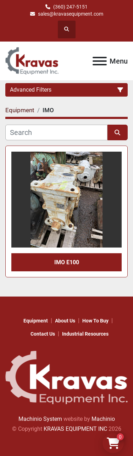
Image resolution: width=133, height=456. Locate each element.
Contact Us (43, 334)
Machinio (103, 419)
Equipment (35, 321)
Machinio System (40, 419)
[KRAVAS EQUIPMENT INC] (66, 377)
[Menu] (100, 61)
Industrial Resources (85, 334)
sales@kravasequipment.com (70, 14)
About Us (65, 321)
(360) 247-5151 (70, 7)
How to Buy (95, 321)
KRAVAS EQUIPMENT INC (75, 428)
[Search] (56, 132)
